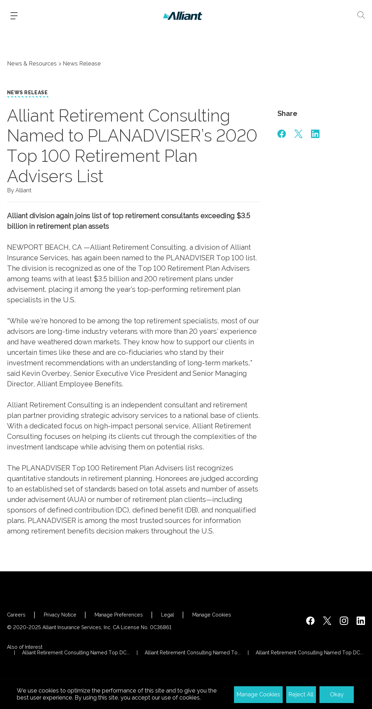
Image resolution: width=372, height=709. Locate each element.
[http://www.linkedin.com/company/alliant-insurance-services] (361, 621)
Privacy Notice (60, 615)
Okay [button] (337, 694)
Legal (167, 615)
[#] (281, 134)
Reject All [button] (301, 694)
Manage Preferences (119, 615)
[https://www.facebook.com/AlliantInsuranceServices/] (310, 621)
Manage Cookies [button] (258, 694)
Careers (16, 615)
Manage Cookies (211, 615)
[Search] (361, 15)
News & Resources (32, 63)
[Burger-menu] (14, 16)
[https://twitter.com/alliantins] (327, 621)
